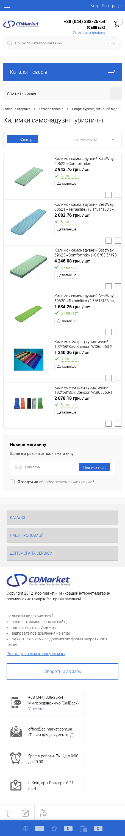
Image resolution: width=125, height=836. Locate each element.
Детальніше (66, 183)
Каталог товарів (62, 72)
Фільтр (22, 139)
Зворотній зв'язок (62, 671)
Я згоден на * (56, 482)
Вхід (94, 6)
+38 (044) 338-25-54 (84, 21)
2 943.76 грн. (72, 169)
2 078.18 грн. (72, 398)
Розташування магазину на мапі (36, 654)
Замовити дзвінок (89, 33)
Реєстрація (112, 6)
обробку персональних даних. (66, 482)
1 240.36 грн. (72, 352)
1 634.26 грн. (72, 307)
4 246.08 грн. (72, 261)
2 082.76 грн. (72, 215)
